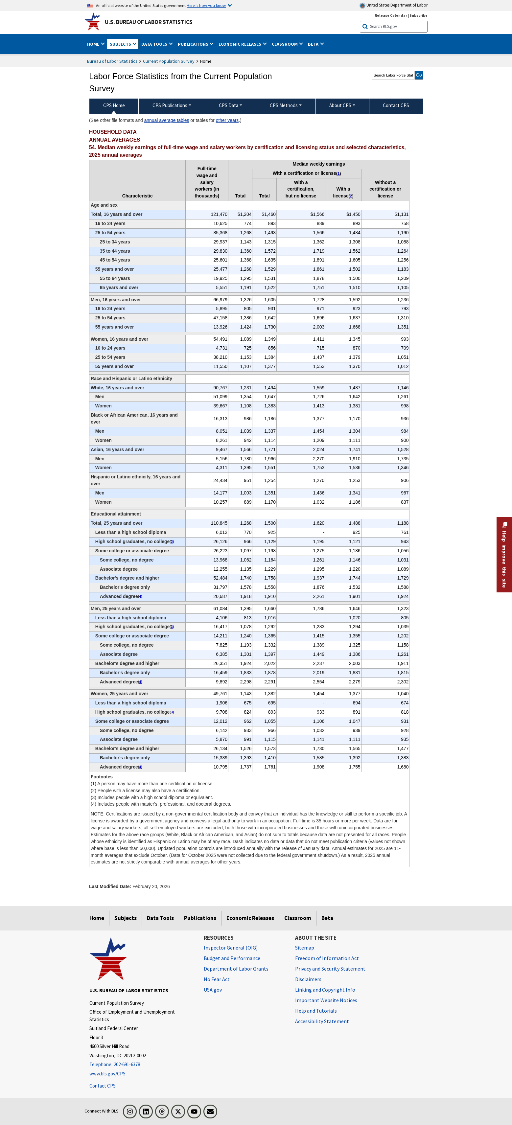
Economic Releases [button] (240, 44)
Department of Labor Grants (236, 968)
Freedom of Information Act (327, 958)
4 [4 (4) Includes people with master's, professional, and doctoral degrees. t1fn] (140, 596)
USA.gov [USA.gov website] (213, 989)
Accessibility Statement (322, 1021)
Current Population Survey (169, 61)
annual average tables (166, 120)
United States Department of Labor (394, 5)
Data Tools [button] (154, 44)
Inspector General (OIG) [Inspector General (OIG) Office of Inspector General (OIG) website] (231, 947)
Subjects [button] (121, 44)
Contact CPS (102, 1086)
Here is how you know (206, 5)
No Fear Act (217, 979)
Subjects (125, 918)
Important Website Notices (326, 1000)
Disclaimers (308, 979)
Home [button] (93, 44)
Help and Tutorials (316, 1010)
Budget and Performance (232, 958)
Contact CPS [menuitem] (396, 105)
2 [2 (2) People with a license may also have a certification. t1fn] (351, 196)
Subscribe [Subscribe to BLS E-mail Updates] (418, 15)
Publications (200, 918)
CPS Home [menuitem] (114, 105)
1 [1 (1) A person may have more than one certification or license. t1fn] (338, 173)
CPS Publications (169, 105)
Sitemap (304, 947)
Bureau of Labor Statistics (112, 61)
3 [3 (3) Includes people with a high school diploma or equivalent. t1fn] (172, 541)
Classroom (297, 918)
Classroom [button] (285, 44)
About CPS (340, 105)
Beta (327, 918)
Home (96, 918)
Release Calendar (391, 15)
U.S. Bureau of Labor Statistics (149, 22)
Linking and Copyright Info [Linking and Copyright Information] (325, 989)
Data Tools (160, 918)
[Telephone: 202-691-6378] (141, 1064)
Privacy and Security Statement (330, 968)
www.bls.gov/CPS (107, 1073)
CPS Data (228, 105)
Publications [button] (193, 44)
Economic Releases (250, 918)
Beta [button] (313, 44)
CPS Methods (284, 105)
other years (227, 120)
